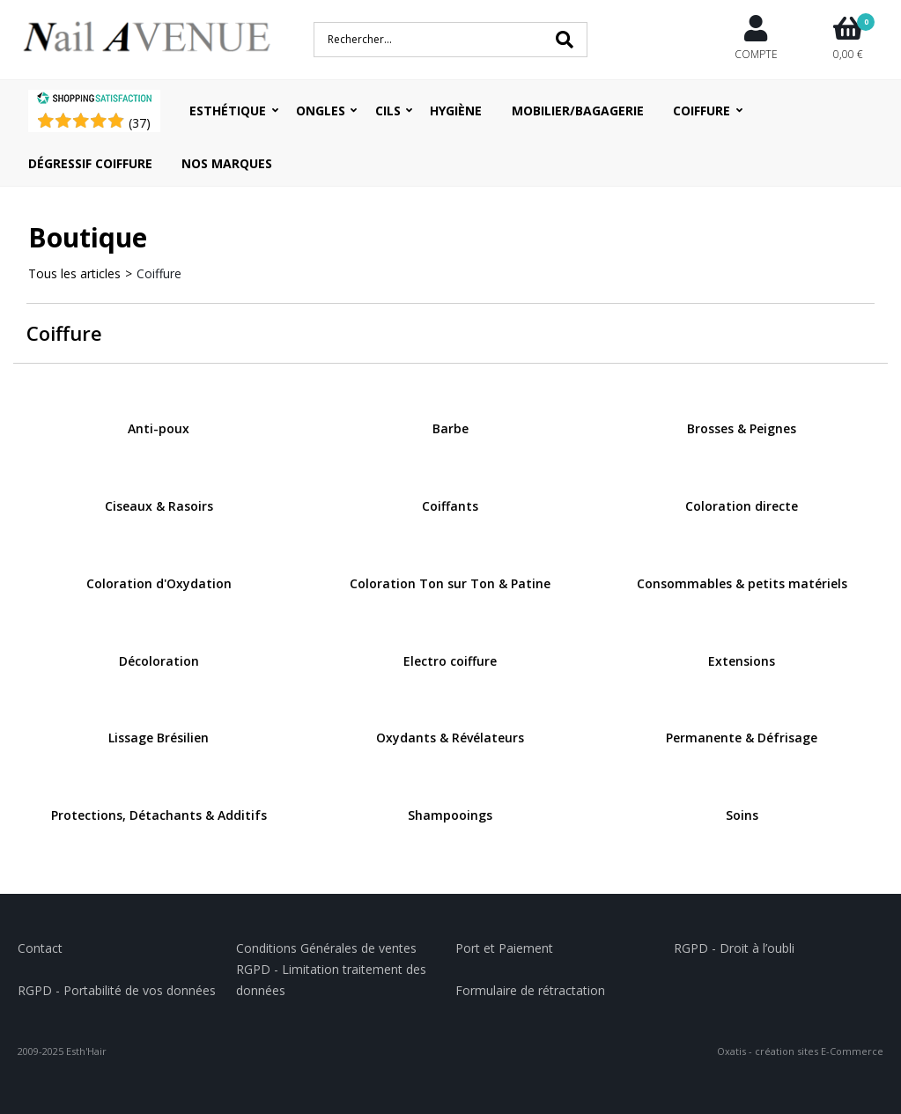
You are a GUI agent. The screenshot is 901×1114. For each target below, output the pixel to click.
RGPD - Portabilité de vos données (117, 990)
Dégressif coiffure (90, 163)
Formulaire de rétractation (530, 990)
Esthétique (227, 110)
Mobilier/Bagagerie (578, 110)
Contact (40, 948)
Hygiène (456, 110)
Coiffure (701, 110)
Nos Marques (226, 163)
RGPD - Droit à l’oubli (734, 948)
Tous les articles (74, 273)
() (140, 122)
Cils (388, 110)
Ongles (320, 110)
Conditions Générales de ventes (326, 948)
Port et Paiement (504, 948)
